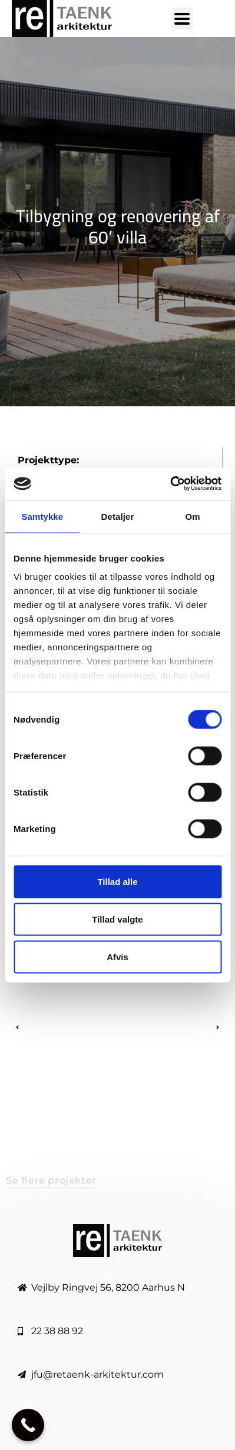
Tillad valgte (117, 919)
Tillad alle (117, 881)
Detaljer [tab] (117, 516)
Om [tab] (193, 516)
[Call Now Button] (28, 1425)
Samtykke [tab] (42, 516)
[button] (17, 1027)
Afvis (117, 956)
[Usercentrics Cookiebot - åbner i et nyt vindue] (169, 484)
